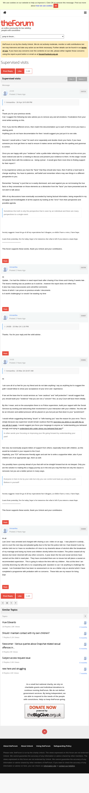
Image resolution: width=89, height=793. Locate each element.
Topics (4, 616)
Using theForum (43, 746)
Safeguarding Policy (62, 746)
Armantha (13, 267)
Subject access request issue (16, 657)
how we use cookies (44, 6)
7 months (83, 673)
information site (50, 766)
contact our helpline (67, 766)
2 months (83, 627)
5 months (83, 638)
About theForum (10, 746)
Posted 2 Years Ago (17, 94)
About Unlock (27, 746)
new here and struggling (14, 668)
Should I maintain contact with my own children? (25, 633)
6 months (83, 649)
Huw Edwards (9, 622)
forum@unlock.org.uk (48, 54)
